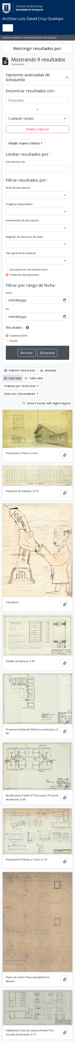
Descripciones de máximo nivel (28, 269)
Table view (34, 378)
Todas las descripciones (24, 275)
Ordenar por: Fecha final (20, 386)
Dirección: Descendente (20, 394)
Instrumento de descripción (22, 220)
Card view (12, 378)
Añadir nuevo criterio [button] (24, 143)
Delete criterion (37, 129)
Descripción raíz (15, 162)
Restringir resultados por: (37, 48)
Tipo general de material (20, 253)
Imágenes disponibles (19, 204)
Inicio (9, 293)
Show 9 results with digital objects (46, 403)
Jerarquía (48, 370)
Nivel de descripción (18, 187)
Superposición (18, 335)
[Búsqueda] (37, 100)
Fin (7, 309)
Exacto (14, 341)
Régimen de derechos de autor (24, 237)
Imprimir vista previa (19, 370)
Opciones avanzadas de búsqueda (28, 77)
